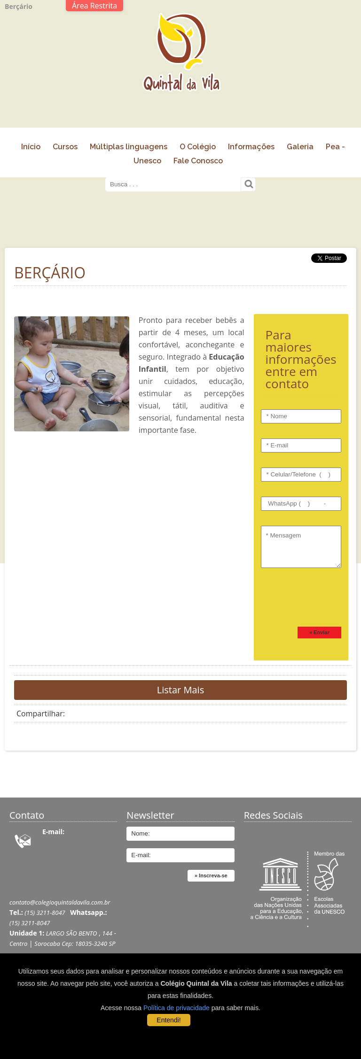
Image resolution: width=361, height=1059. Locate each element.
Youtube (298, 834)
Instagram (322, 834)
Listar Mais (180, 689)
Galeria (300, 146)
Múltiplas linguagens (128, 146)
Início (30, 146)
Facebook (273, 834)
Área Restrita (94, 5)
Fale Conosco (198, 160)
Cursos (65, 146)
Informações (251, 146)
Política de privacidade (176, 1008)
